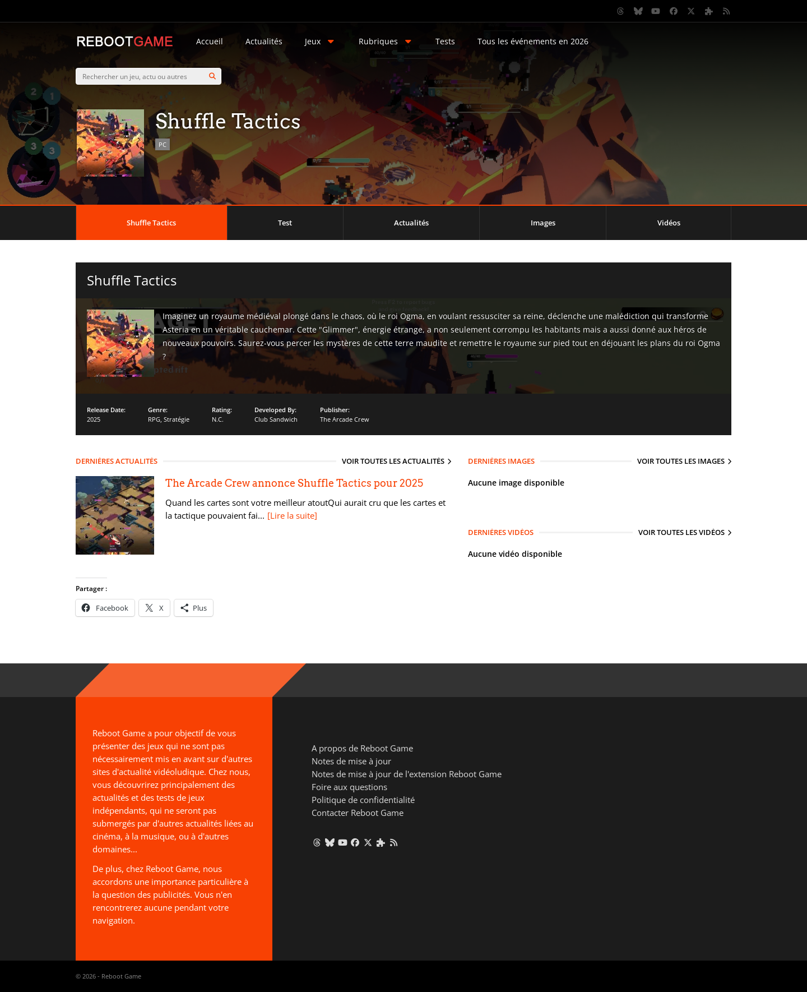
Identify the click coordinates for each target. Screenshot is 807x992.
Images (543, 223)
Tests (445, 41)
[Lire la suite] (292, 515)
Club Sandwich (276, 419)
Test (285, 223)
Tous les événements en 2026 (532, 41)
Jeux (320, 41)
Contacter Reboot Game (358, 812)
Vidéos (668, 223)
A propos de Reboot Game (362, 748)
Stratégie (176, 419)
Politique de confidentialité (363, 799)
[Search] (212, 76)
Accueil (209, 41)
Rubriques (386, 41)
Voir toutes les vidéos (681, 532)
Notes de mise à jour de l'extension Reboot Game (407, 773)
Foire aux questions (349, 786)
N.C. (218, 419)
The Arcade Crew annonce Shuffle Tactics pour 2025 (294, 483)
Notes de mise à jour (351, 761)
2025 (93, 419)
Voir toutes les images (681, 461)
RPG (154, 419)
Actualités (263, 41)
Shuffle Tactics (151, 223)
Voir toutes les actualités (393, 461)
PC (162, 144)
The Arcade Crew (344, 419)
